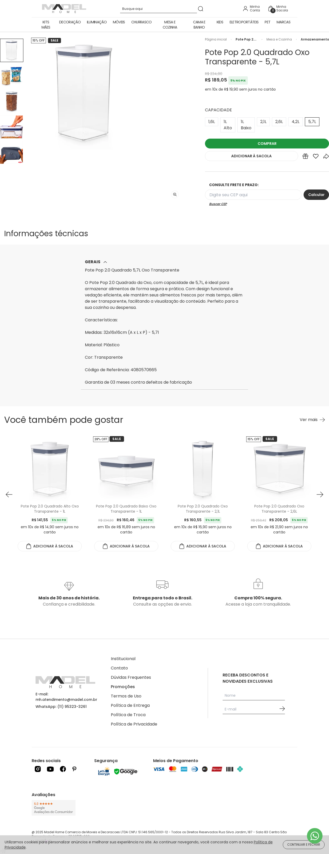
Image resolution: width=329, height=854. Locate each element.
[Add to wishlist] (316, 157)
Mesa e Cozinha (170, 24)
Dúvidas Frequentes (131, 677)
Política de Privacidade (134, 724)
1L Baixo (246, 125)
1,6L (211, 122)
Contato (119, 668)
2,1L (263, 122)
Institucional (123, 659)
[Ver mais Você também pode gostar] (312, 420)
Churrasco (141, 22)
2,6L (279, 122)
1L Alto (228, 125)
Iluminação (97, 22)
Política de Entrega (130, 705)
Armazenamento (315, 39)
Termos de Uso (126, 696)
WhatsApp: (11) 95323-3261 (61, 706)
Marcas (283, 22)
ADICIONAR (251, 156)
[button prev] (9, 494)
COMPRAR (267, 143)
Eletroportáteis (244, 22)
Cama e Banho (199, 24)
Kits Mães (46, 24)
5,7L (312, 122)
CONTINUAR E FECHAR (303, 844)
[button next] (320, 494)
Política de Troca (128, 715)
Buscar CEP (218, 204)
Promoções (123, 687)
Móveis (119, 22)
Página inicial (216, 39)
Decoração (70, 22)
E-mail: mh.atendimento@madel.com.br (66, 697)
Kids (220, 22)
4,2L (295, 122)
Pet (267, 22)
